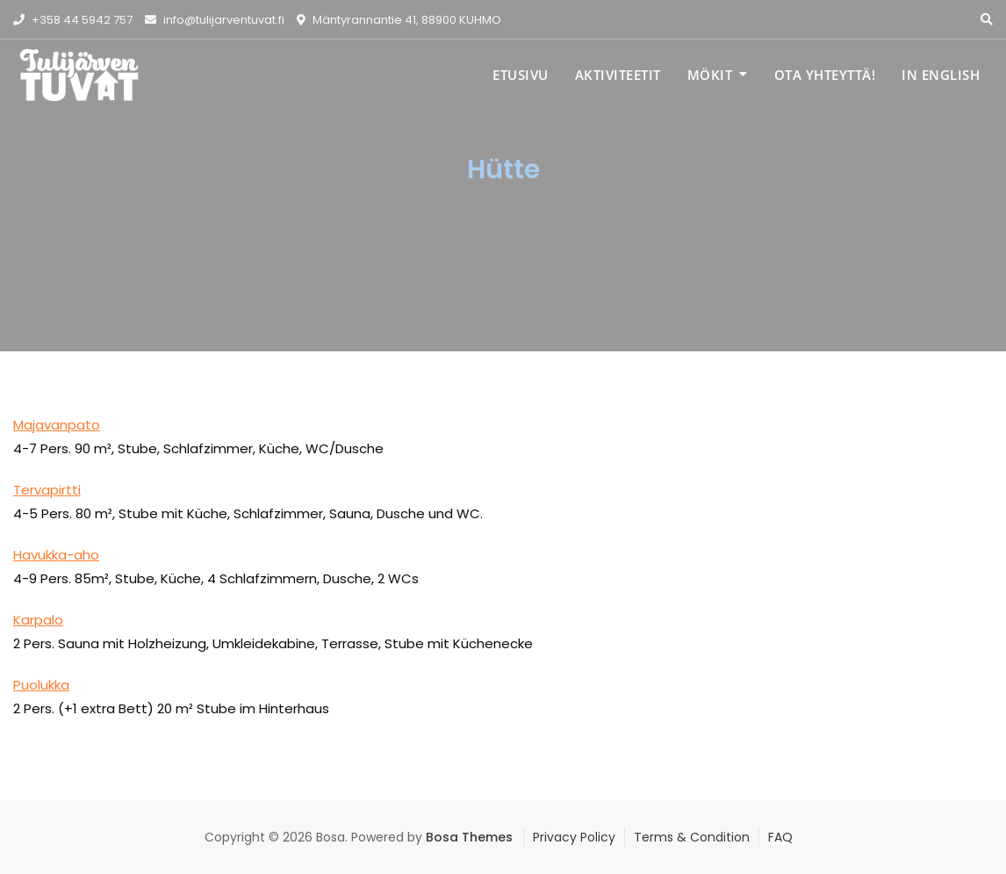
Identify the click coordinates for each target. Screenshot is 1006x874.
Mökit (710, 74)
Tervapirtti (47, 489)
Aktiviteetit (618, 74)
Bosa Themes (469, 837)
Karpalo (38, 619)
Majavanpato (56, 424)
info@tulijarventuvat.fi (214, 19)
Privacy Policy (574, 837)
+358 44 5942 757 (73, 19)
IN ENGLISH (941, 74)
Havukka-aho (56, 554)
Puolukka (41, 684)
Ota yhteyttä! (825, 74)
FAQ (780, 837)
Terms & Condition (692, 837)
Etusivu (520, 74)
